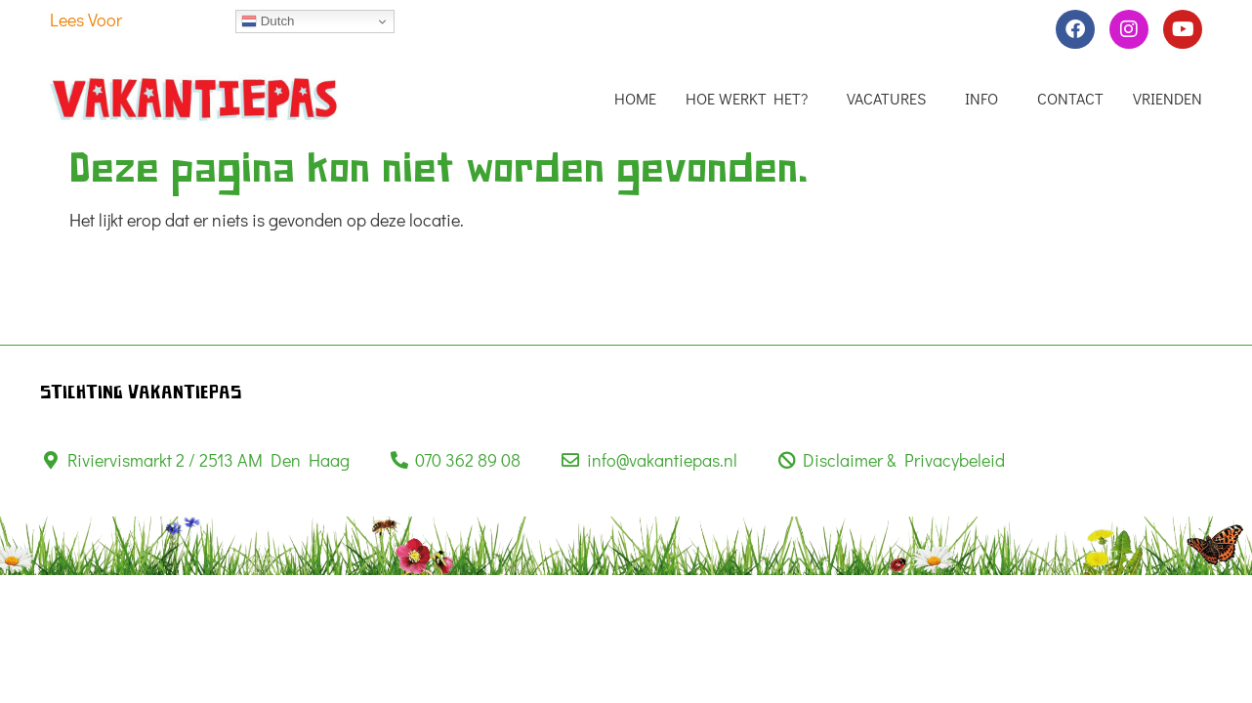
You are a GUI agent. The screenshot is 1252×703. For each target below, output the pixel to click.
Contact (1070, 98)
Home (635, 98)
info (986, 98)
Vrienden (1167, 98)
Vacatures (891, 98)
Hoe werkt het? (751, 98)
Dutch (268, 21)
